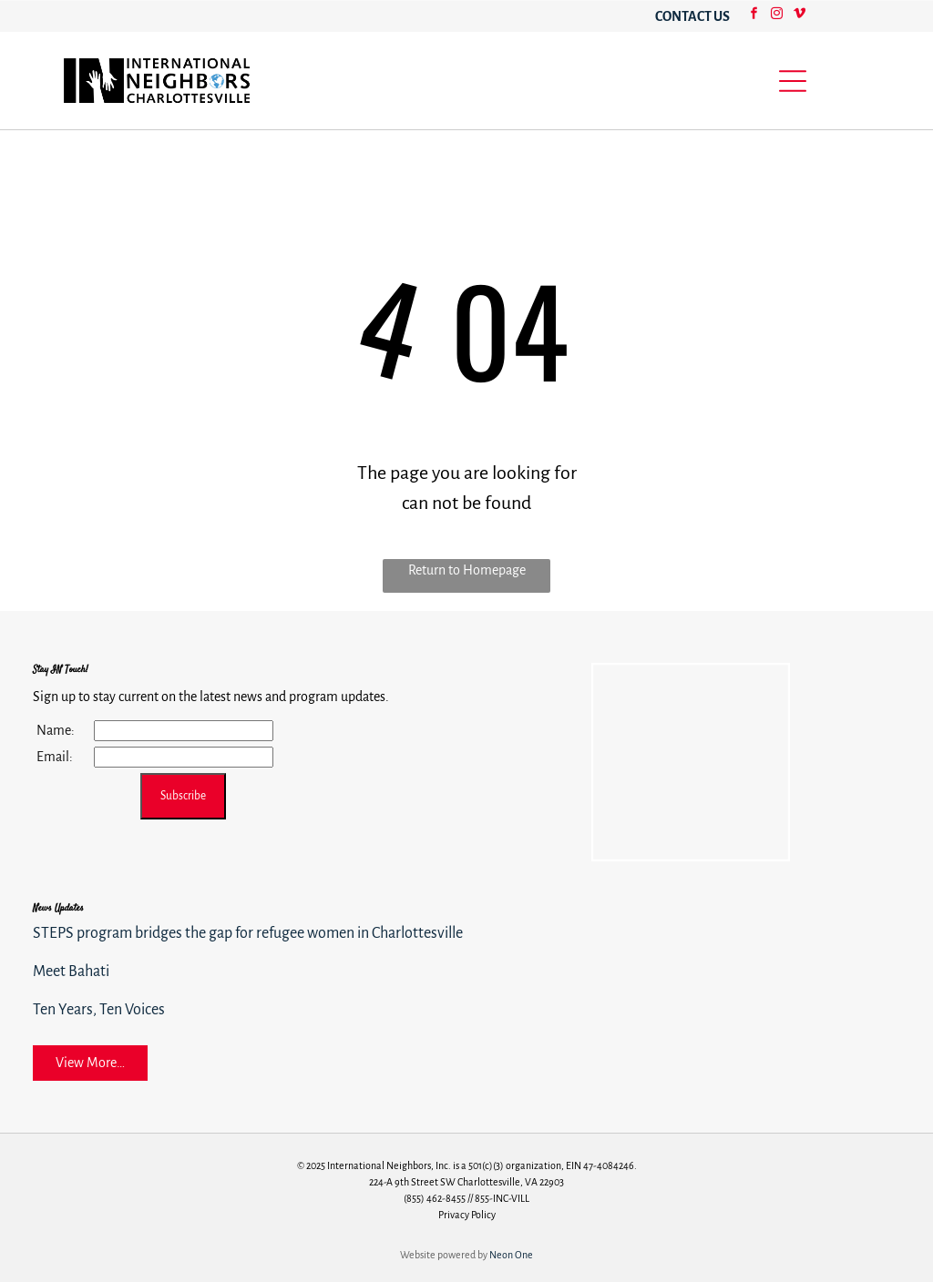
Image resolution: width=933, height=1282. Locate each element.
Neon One (511, 1254)
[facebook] (753, 16)
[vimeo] (799, 16)
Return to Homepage (467, 570)
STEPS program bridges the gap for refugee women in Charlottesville (248, 933)
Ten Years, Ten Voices (99, 1010)
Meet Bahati (71, 971)
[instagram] (776, 16)
